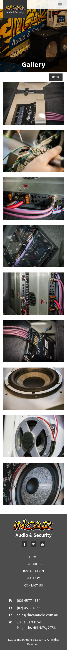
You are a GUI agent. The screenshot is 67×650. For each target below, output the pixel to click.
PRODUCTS (33, 564)
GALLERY (33, 578)
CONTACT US (33, 585)
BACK (55, 77)
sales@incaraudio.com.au (37, 615)
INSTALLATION (33, 571)
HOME (33, 557)
